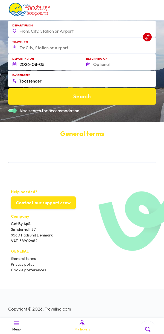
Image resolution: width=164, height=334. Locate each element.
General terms (23, 258)
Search (82, 96)
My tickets (82, 325)
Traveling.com (58, 309)
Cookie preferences (28, 270)
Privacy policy (22, 264)
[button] (82, 29)
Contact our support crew (43, 202)
